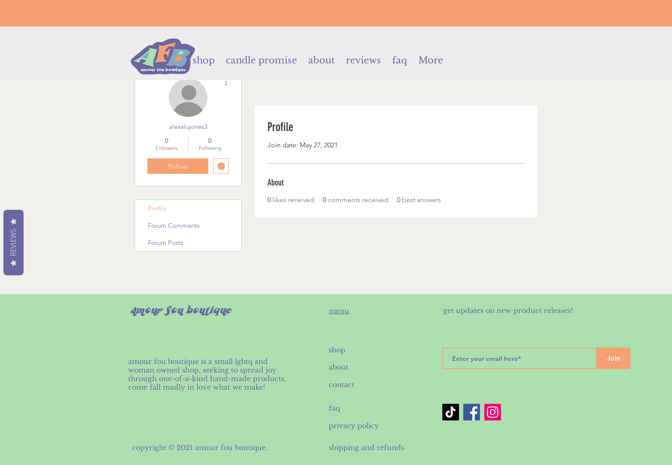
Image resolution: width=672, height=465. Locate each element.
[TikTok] (450, 412)
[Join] (613, 358)
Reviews (13, 242)
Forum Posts (165, 242)
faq (334, 408)
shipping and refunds (366, 447)
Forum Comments (173, 225)
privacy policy (354, 425)
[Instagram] (492, 412)
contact (343, 384)
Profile (157, 208)
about (338, 367)
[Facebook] (471, 412)
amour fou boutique (230, 447)
